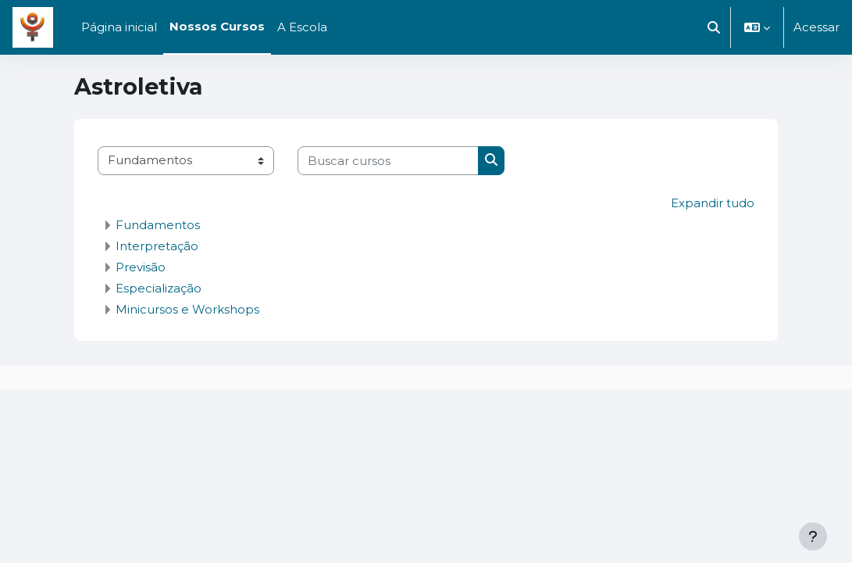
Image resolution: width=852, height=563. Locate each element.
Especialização (158, 287)
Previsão (141, 266)
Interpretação (157, 245)
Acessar (816, 27)
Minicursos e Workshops (187, 308)
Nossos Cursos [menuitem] (217, 27)
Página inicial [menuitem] (119, 27)
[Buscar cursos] (388, 160)
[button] (713, 27)
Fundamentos (158, 224)
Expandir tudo (712, 203)
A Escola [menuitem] (302, 27)
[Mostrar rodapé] (813, 536)
